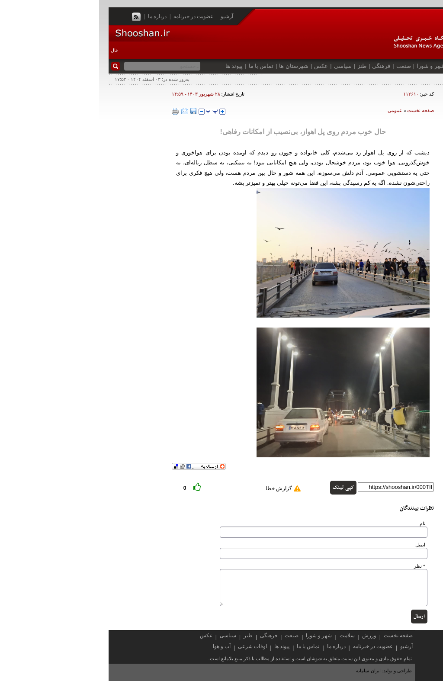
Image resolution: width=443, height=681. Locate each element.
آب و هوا (123, 646)
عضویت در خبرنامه (94, 16)
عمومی (296, 110)
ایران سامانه (269, 670)
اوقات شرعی (153, 646)
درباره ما (58, 16)
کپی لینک (244, 487)
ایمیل (321, 545)
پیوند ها (135, 66)
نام (323, 523)
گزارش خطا (180, 488)
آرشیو (128, 16)
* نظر (320, 566)
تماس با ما (162, 66)
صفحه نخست (410, 66)
